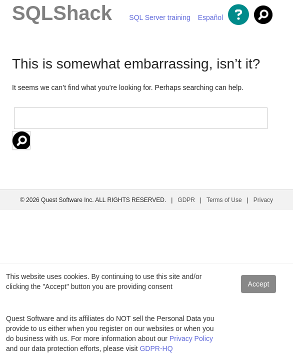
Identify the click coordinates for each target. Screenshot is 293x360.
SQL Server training (159, 17)
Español (211, 17)
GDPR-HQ (156, 348)
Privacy (263, 200)
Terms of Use (224, 200)
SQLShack (62, 13)
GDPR (186, 200)
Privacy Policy (191, 338)
